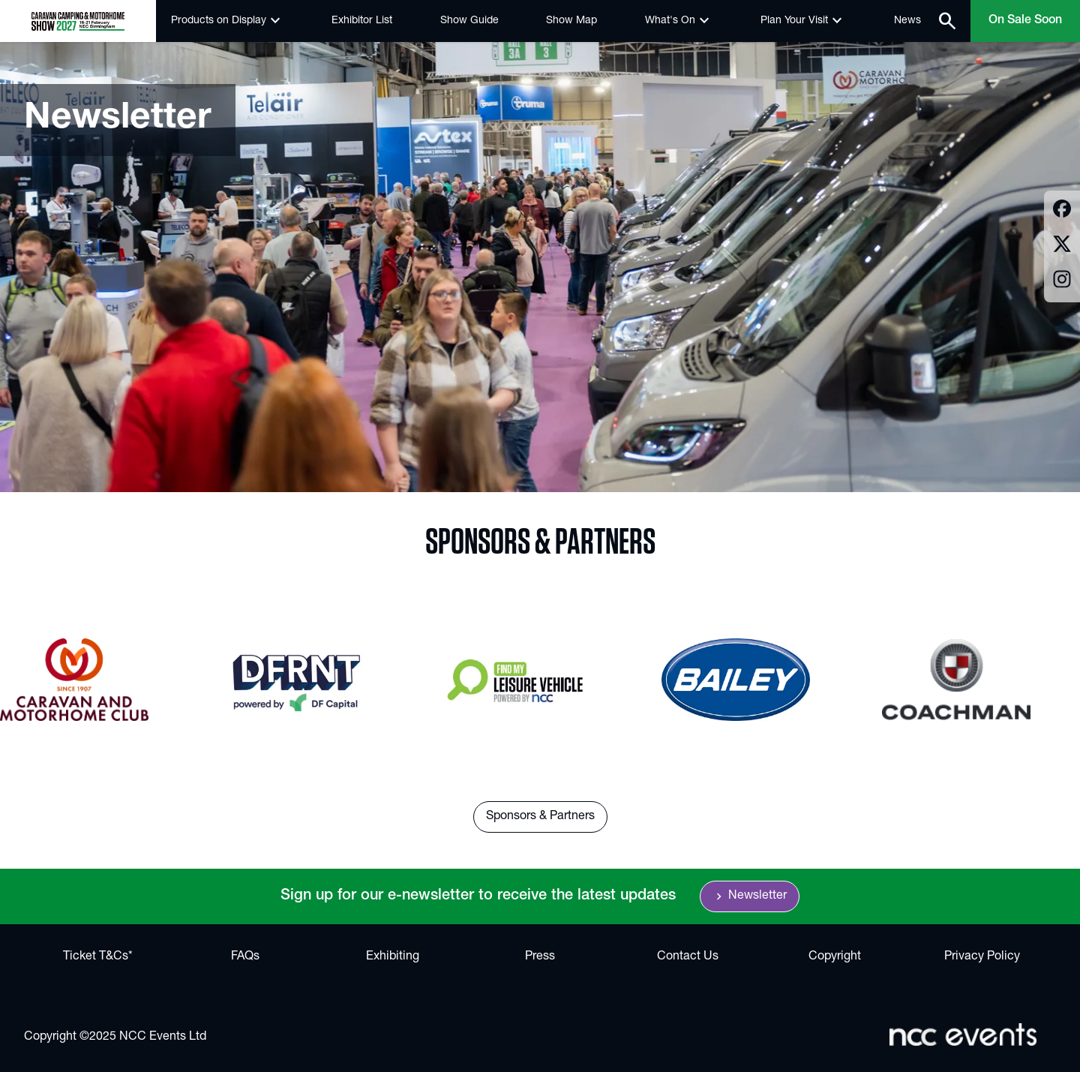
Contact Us (687, 957)
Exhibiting (392, 957)
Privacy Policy (982, 957)
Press (540, 957)
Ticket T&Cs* (98, 957)
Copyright (834, 957)
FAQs (245, 957)
